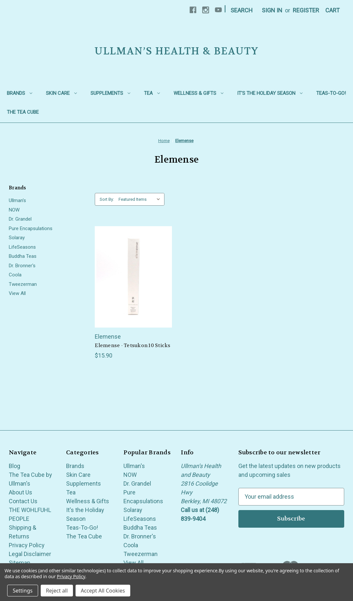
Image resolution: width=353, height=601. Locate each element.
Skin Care (61, 93)
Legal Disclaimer (30, 553)
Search (242, 10)
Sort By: (107, 199)
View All (17, 293)
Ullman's (17, 200)
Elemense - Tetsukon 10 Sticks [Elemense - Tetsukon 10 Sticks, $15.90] (132, 345)
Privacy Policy (27, 545)
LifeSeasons (22, 247)
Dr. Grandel (20, 219)
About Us (20, 492)
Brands (19, 93)
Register (306, 10)
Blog (14, 465)
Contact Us (23, 501)
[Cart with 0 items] (332, 10)
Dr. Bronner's (22, 266)
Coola (15, 275)
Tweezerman (23, 284)
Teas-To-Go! (331, 93)
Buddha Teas (22, 256)
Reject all (57, 590)
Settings (23, 590)
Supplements (110, 93)
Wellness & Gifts (198, 93)
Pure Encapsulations (30, 228)
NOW (14, 210)
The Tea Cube (23, 112)
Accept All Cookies (103, 590)
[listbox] (141, 199)
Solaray (17, 238)
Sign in (272, 10)
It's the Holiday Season (270, 93)
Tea (152, 93)
